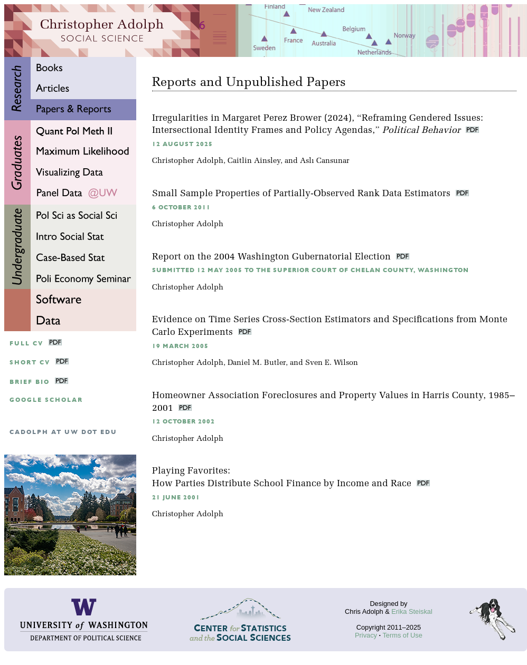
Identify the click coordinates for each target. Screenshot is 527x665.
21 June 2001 (176, 497)
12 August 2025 (182, 144)
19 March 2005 (180, 346)
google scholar (46, 400)
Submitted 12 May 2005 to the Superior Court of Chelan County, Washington (310, 270)
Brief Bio (30, 382)
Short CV (30, 362)
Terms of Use (402, 635)
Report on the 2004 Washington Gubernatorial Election (272, 257)
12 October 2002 (183, 421)
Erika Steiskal (411, 611)
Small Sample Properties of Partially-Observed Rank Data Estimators (302, 193)
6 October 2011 (181, 207)
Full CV (26, 343)
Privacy (366, 635)
